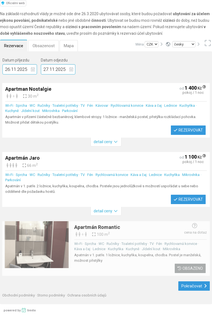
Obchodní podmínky (19, 295)
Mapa (70, 45)
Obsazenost (44, 45)
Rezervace (13, 45)
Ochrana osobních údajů (86, 295)
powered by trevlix (20, 310)
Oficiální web (13, 3)
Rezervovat (188, 130)
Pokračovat (194, 286)
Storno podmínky (51, 295)
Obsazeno (190, 268)
